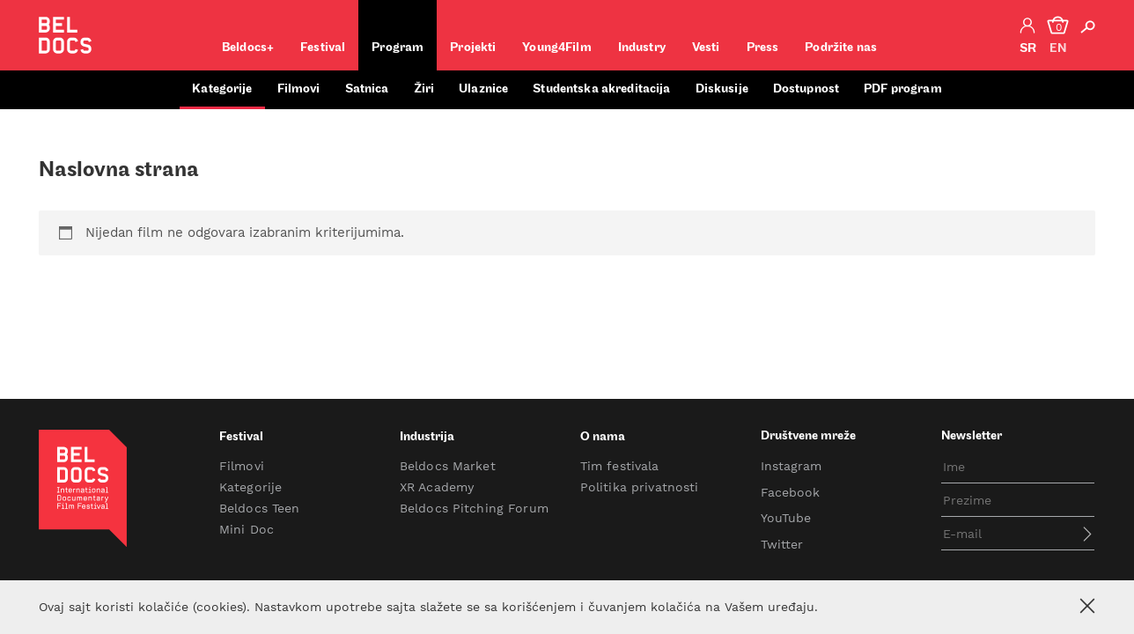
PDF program (903, 90)
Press (763, 48)
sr (1028, 48)
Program (397, 48)
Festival (322, 48)
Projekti (473, 48)
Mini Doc (246, 529)
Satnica (367, 90)
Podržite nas (841, 48)
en (1057, 48)
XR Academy (437, 487)
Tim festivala (619, 466)
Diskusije (722, 90)
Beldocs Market (448, 466)
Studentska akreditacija (601, 90)
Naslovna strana (119, 170)
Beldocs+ (248, 48)
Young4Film (556, 48)
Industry (642, 48)
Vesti (706, 48)
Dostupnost (806, 90)
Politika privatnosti (639, 487)
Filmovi (298, 90)
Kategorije (222, 90)
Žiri (424, 90)
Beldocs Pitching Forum (474, 508)
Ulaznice (483, 90)
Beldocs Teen (259, 508)
